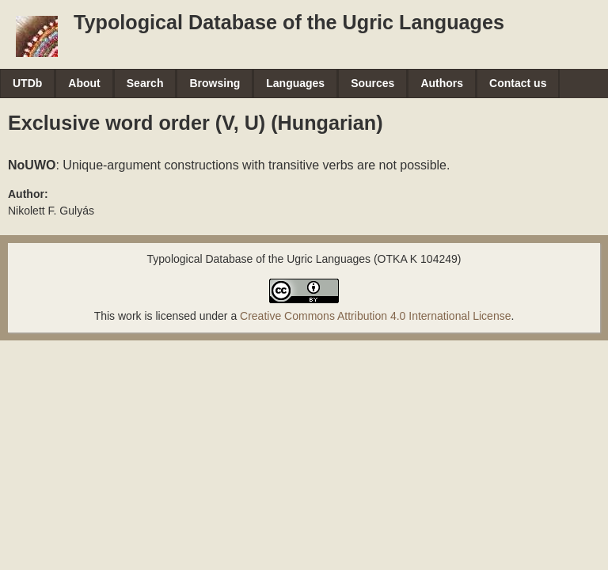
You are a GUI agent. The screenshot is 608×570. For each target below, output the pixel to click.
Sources (372, 83)
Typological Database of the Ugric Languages (289, 22)
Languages (295, 83)
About (84, 83)
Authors (441, 83)
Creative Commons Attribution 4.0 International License (375, 316)
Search (145, 83)
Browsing (214, 83)
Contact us (517, 83)
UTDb (27, 83)
